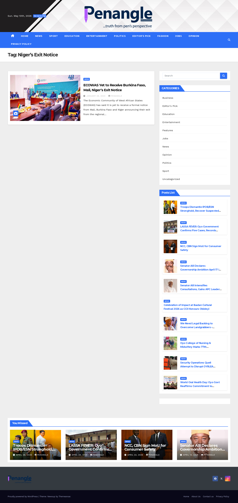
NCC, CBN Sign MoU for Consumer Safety (145, 447)
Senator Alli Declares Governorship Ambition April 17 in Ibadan (200, 269)
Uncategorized (171, 179)
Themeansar (64, 496)
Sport (53, 36)
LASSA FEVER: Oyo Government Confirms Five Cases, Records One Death (199, 230)
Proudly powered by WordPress (23, 496)
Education (72, 36)
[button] (229, 39)
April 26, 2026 (24, 455)
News (38, 36)
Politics (120, 36)
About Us (196, 496)
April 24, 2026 (80, 455)
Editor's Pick (170, 106)
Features (167, 130)
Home (24, 36)
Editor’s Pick (141, 36)
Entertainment (96, 36)
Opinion (193, 36)
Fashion (163, 36)
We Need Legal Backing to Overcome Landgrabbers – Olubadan (196, 327)
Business (167, 97)
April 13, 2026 (191, 455)
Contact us (208, 496)
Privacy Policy (21, 44)
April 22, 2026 (135, 455)
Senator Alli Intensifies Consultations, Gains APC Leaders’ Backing (200, 289)
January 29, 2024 (96, 96)
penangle (115, 96)
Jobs (178, 36)
